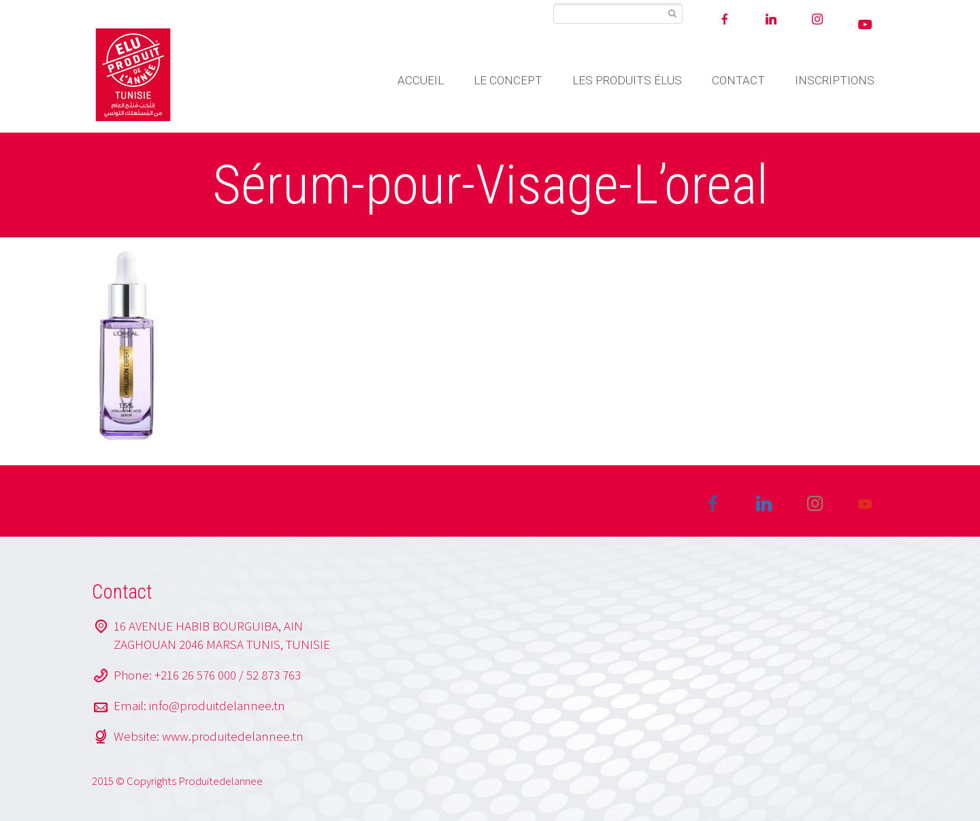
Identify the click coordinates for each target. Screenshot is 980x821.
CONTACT (738, 80)
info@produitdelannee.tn (217, 705)
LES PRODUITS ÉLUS (627, 80)
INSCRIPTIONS (835, 80)
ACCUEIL (420, 80)
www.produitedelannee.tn (233, 736)
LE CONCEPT (508, 80)
